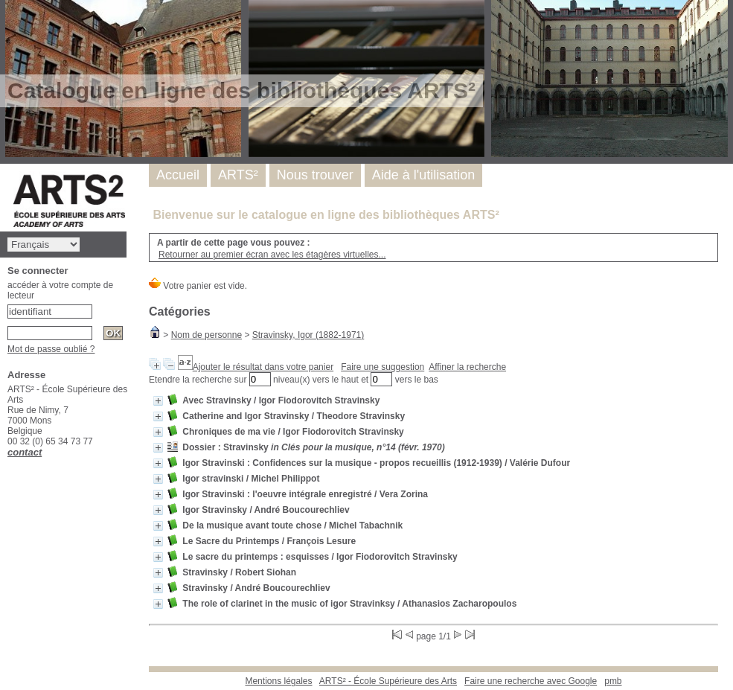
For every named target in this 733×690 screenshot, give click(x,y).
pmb (612, 681)
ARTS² (238, 174)
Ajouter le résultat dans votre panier (263, 367)
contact (24, 452)
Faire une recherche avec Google (530, 681)
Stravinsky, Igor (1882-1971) (308, 335)
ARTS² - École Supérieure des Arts (388, 681)
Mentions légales (278, 681)
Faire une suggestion (382, 367)
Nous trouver (315, 174)
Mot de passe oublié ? (51, 349)
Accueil (177, 174)
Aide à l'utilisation (424, 174)
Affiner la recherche (467, 367)
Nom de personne (206, 335)
